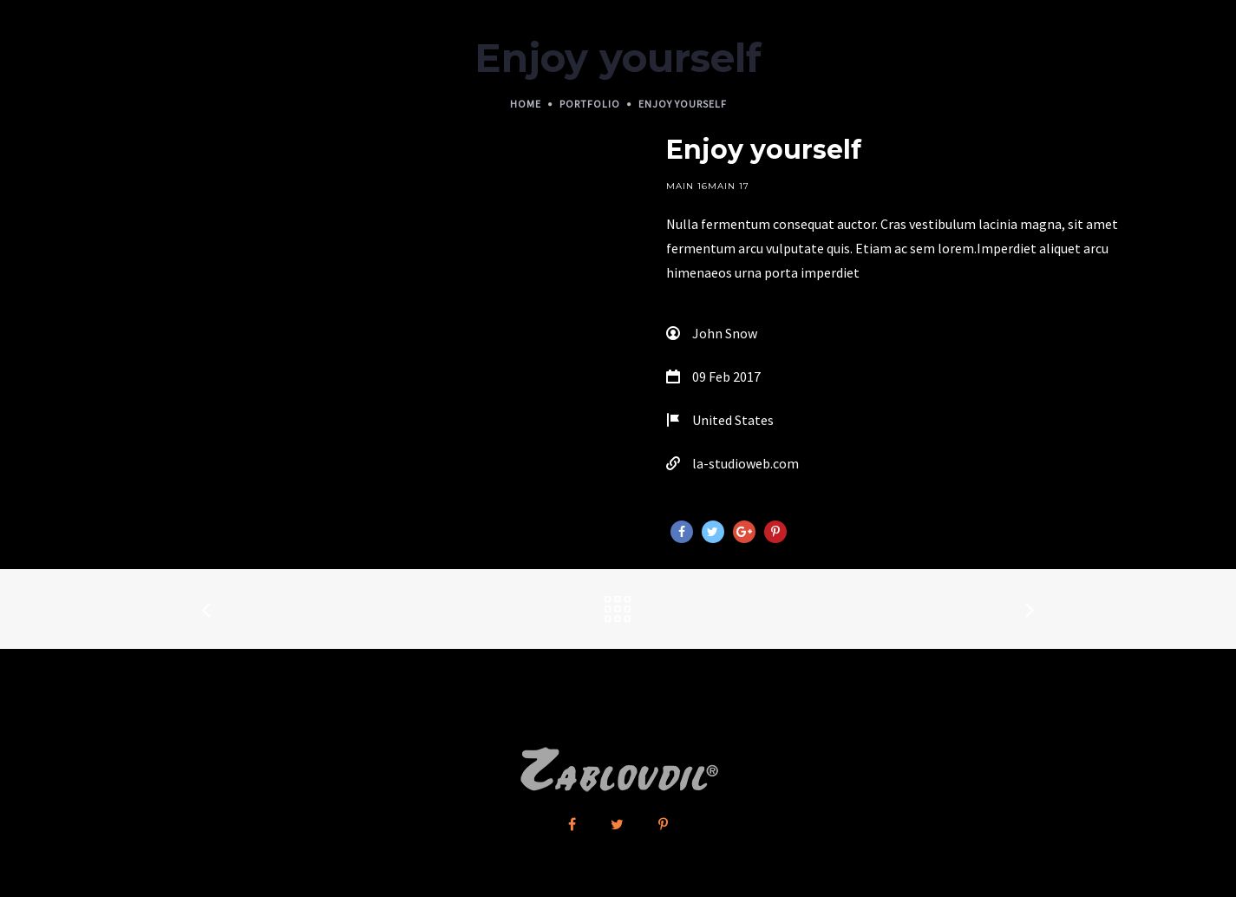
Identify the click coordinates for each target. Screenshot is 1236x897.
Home (525, 103)
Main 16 (687, 186)
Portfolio (589, 103)
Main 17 (728, 186)
